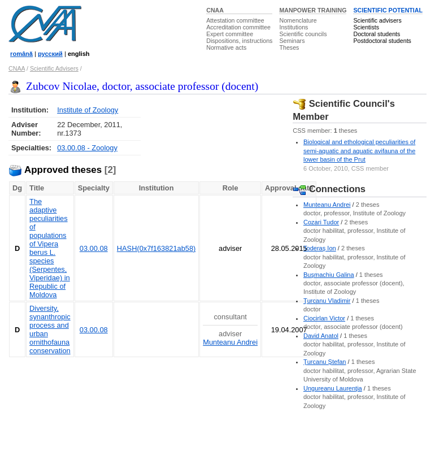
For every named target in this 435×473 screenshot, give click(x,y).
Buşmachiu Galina (328, 274)
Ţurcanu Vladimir (327, 300)
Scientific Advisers (54, 68)
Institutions (293, 27)
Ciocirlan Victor (324, 318)
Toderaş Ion (319, 248)
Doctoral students (376, 34)
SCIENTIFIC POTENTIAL (388, 10)
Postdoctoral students (382, 40)
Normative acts (226, 47)
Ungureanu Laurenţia (332, 388)
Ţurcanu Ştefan (324, 361)
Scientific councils (303, 34)
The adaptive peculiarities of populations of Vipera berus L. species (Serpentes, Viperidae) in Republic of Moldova (49, 248)
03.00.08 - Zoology (87, 148)
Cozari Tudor (321, 222)
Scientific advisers (377, 20)
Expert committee (229, 34)
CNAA (215, 10)
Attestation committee (235, 20)
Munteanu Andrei (230, 342)
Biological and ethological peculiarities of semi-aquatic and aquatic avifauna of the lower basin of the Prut (359, 150)
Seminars (291, 40)
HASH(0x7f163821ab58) (156, 248)
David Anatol (320, 335)
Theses (289, 47)
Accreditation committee (238, 27)
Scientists (366, 27)
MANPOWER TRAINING (312, 10)
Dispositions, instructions (239, 40)
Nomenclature (297, 20)
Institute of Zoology (87, 110)
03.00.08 (94, 248)
